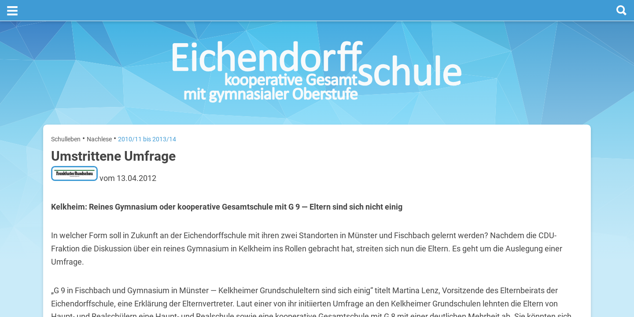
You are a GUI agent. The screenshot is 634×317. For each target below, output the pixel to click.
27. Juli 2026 (568, 171)
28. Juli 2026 (568, 199)
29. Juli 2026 (568, 227)
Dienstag (485, 199)
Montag (483, 171)
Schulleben (66, 118)
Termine (529, 115)
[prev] (526, 150)
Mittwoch (486, 227)
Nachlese (99, 118)
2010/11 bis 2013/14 (147, 118)
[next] (535, 150)
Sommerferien (531, 185)
